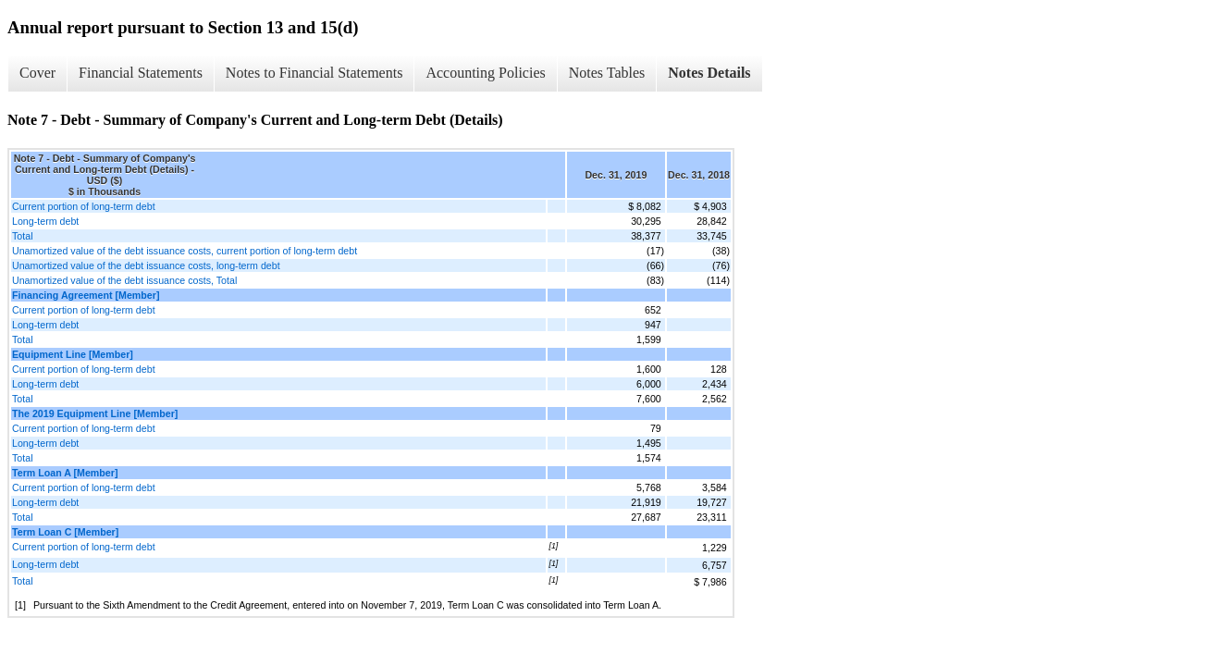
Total (22, 235)
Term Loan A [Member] (64, 472)
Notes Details (709, 72)
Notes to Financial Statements (314, 72)
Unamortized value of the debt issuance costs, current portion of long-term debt (184, 250)
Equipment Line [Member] (72, 354)
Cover (37, 72)
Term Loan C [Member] (65, 531)
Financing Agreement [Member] (85, 295)
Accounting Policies (485, 72)
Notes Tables (607, 72)
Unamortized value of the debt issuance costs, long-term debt (146, 265)
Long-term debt (45, 221)
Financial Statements (141, 72)
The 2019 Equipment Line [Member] (95, 413)
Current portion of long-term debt (83, 206)
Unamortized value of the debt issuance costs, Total (124, 280)
